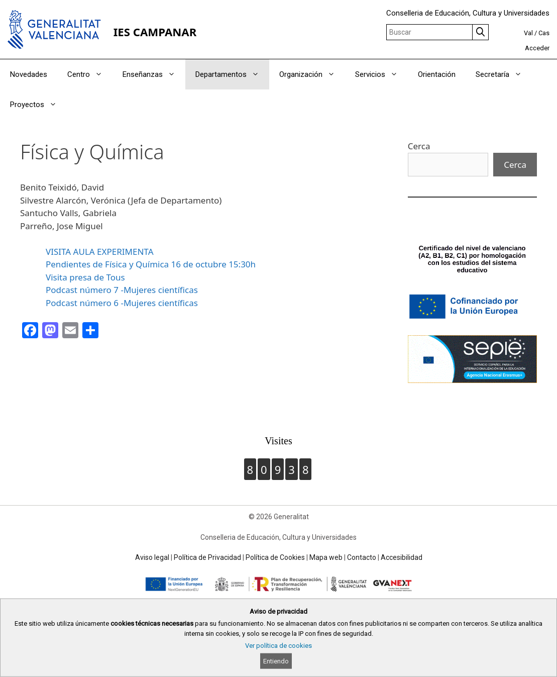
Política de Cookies (275, 557)
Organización (312, 74)
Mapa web (326, 557)
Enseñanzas (154, 74)
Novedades (28, 74)
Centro (90, 74)
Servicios (381, 74)
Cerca (419, 146)
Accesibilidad (401, 557)
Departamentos (232, 74)
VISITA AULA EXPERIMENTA (100, 251)
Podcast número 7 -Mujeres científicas (122, 290)
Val (528, 33)
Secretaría (504, 74)
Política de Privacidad (207, 557)
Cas (543, 33)
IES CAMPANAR (155, 31)
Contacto (361, 557)
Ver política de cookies (278, 645)
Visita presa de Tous (85, 277)
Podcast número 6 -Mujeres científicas (122, 303)
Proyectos (38, 104)
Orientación (437, 74)
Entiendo (276, 661)
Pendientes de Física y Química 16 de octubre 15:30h (151, 264)
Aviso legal (152, 557)
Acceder (537, 48)
